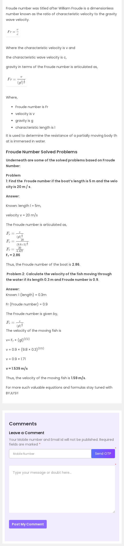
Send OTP (103, 453)
